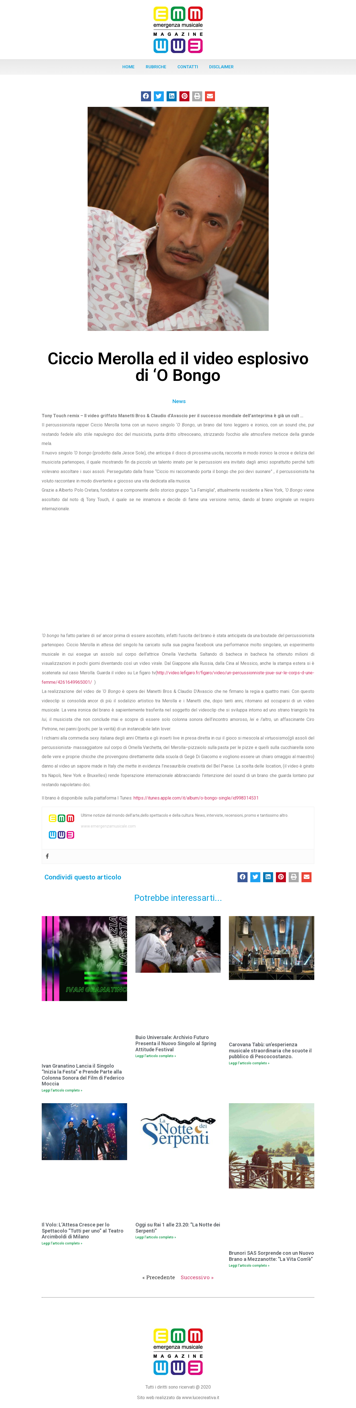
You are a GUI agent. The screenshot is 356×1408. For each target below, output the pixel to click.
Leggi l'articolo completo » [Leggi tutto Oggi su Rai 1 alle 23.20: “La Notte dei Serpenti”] (155, 1237)
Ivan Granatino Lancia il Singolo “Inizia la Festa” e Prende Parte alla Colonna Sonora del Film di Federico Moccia (83, 1075)
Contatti (187, 66)
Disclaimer (221, 66)
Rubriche (156, 66)
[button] (146, 96)
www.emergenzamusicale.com (108, 826)
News (179, 401)
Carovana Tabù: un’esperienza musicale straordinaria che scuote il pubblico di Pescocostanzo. (270, 1050)
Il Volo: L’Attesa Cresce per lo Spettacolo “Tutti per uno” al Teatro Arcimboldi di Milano (82, 1230)
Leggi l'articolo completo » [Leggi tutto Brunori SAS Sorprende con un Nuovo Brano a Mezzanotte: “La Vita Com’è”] (249, 1266)
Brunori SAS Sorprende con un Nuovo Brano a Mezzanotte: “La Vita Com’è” (271, 1256)
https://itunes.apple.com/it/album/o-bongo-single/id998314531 (196, 798)
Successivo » (197, 1277)
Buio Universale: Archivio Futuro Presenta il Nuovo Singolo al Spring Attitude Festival (175, 1043)
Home (128, 66)
